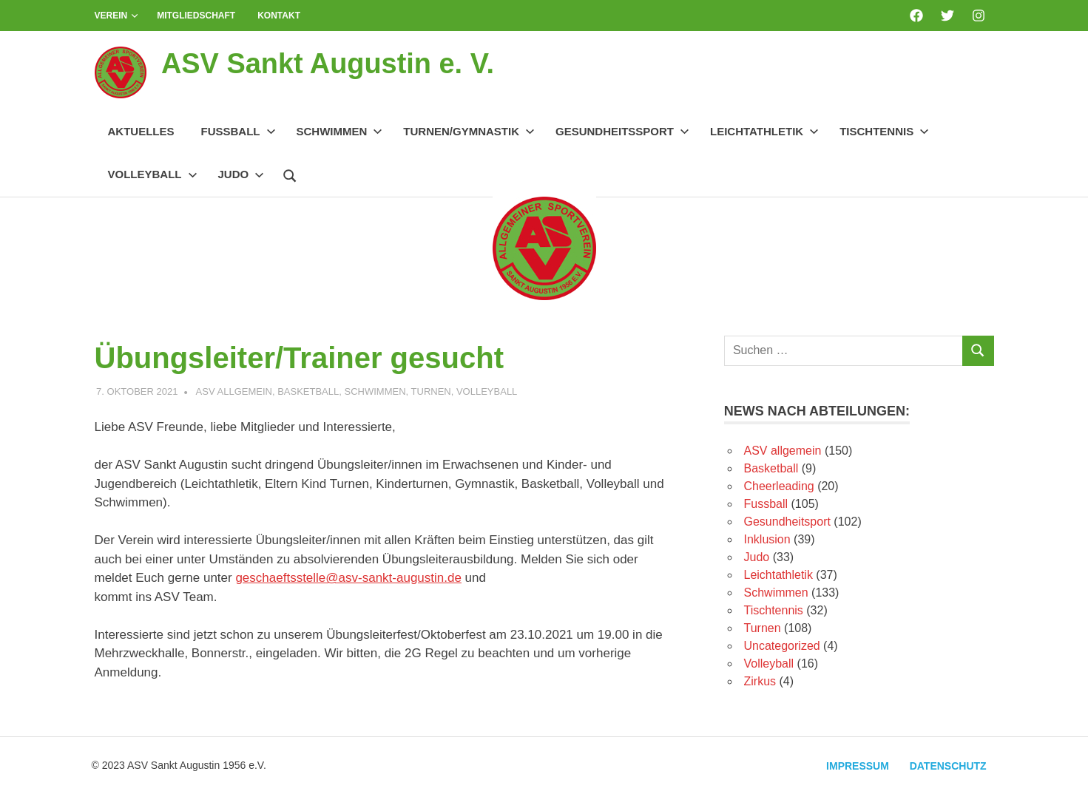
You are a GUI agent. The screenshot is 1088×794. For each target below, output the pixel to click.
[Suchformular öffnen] (289, 173)
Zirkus (760, 681)
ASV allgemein (234, 391)
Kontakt (278, 15)
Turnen (431, 391)
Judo (241, 174)
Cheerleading (779, 486)
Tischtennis (884, 131)
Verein (116, 15)
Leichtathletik (764, 131)
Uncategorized (782, 645)
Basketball (308, 391)
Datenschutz (948, 766)
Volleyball (152, 174)
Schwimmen (340, 131)
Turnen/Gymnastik (469, 131)
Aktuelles (141, 131)
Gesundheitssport (622, 131)
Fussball (238, 131)
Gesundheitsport (787, 521)
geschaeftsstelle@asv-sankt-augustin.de (348, 578)
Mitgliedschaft (196, 15)
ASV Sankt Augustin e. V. (328, 63)
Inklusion (767, 539)
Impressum (857, 766)
